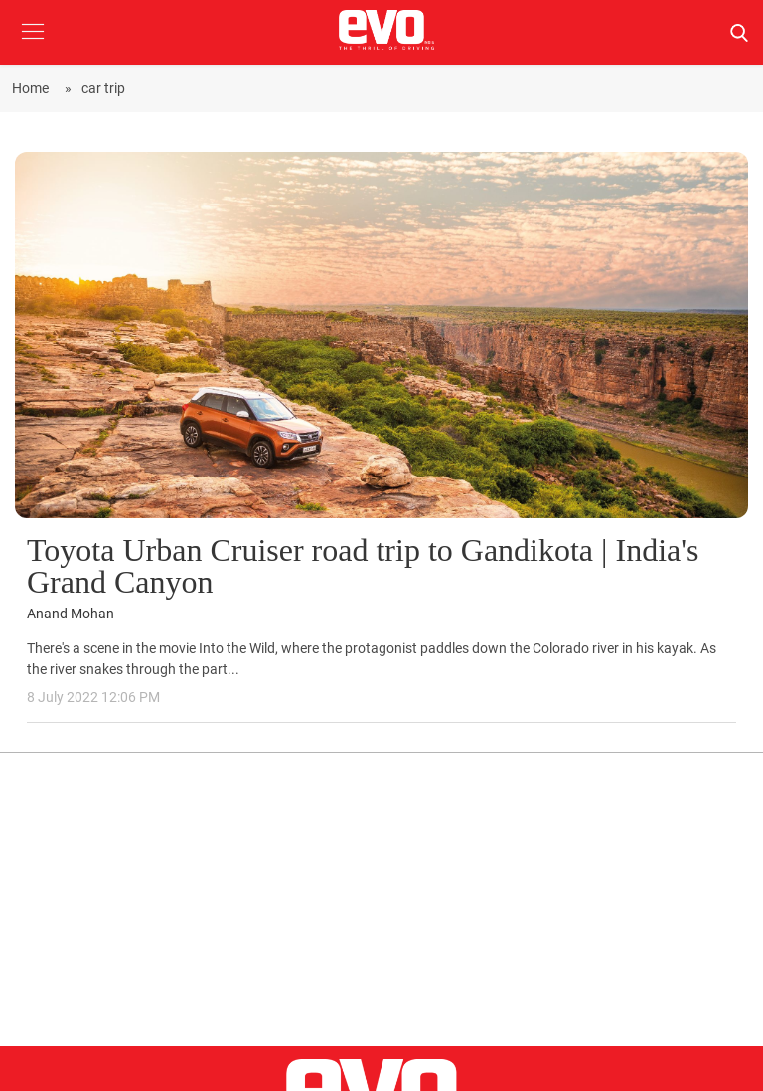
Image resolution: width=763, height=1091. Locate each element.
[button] (32, 46)
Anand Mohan (70, 614)
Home (33, 88)
